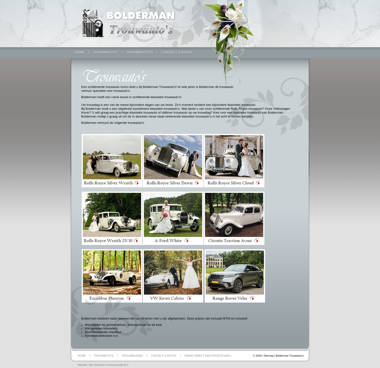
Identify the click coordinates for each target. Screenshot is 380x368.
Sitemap (268, 355)
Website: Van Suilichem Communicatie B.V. (103, 364)
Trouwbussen (139, 52)
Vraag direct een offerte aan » (208, 355)
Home (79, 52)
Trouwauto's (105, 52)
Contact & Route (177, 52)
